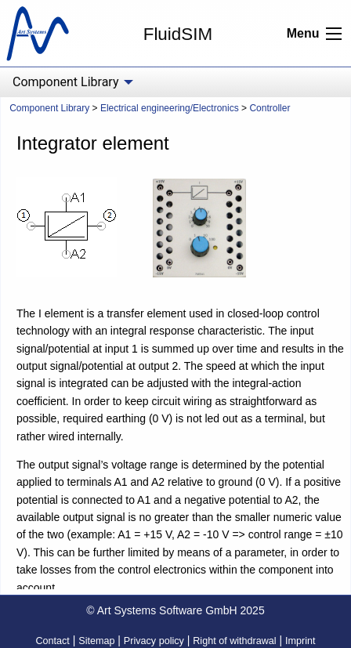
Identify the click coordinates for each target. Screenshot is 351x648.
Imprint (300, 640)
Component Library (49, 108)
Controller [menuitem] (269, 108)
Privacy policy (154, 640)
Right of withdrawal (234, 640)
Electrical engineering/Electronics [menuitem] (169, 108)
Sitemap (96, 640)
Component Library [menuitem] (65, 81)
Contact (52, 640)
